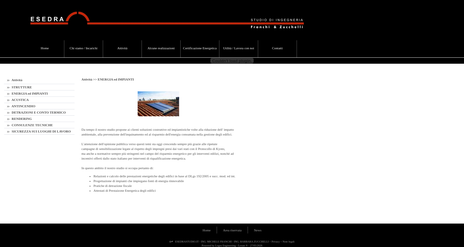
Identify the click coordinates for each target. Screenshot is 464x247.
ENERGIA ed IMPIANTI (27, 93)
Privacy (276, 241)
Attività (14, 80)
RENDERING (19, 118)
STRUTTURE (19, 87)
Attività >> (89, 79)
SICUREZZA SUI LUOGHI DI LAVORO (39, 131)
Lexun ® (243, 245)
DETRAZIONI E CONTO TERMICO (36, 112)
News (257, 230)
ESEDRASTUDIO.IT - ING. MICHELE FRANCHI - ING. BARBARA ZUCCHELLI (222, 241)
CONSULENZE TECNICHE (30, 125)
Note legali (288, 241)
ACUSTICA (18, 100)
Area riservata (232, 230)
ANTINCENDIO (21, 106)
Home (207, 230)
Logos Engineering (225, 245)
